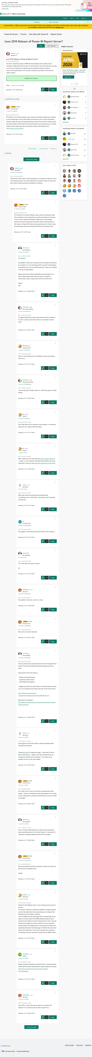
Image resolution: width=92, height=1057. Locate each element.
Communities (52, 14)
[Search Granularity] (40, 22)
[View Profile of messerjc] (13, 53)
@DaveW (25, 752)
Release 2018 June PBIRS (18, 85)
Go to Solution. (33, 78)
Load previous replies (31, 159)
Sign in (72, 18)
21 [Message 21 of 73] (23, 879)
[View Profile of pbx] (24, 414)
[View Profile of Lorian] (24, 485)
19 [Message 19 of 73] (23, 803)
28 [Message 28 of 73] (23, 605)
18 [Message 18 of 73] (23, 979)
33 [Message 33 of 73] (23, 505)
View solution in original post (14, 128)
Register (65, 18)
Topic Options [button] (51, 46)
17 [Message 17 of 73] (23, 938)
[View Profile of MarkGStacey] (26, 346)
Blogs (60, 14)
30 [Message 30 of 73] (23, 398)
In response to (11, 111)
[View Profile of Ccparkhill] (25, 954)
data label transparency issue (42, 463)
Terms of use (79, 1045)
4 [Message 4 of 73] (11, 134)
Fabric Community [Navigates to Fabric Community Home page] (18, 14)
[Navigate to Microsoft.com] (5, 14)
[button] (41, 46)
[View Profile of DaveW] (25, 895)
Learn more (5, 8)
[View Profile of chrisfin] (18, 106)
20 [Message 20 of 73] (23, 840)
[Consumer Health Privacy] (23, 1051)
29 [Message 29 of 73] (23, 637)
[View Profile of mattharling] (26, 589)
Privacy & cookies (69, 1045)
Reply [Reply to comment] (52, 138)
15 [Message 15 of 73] (23, 1013)
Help (77, 18)
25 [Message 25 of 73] (23, 364)
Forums (29, 14)
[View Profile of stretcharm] (26, 307)
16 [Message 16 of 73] (23, 765)
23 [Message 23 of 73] (23, 717)
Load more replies (31, 1027)
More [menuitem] (66, 14)
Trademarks (88, 1045)
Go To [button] (83, 18)
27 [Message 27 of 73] (23, 573)
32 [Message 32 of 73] (23, 469)
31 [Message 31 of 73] (23, 432)
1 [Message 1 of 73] (11, 89)
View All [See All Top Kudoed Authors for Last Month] (66, 159)
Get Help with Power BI (38, 34)
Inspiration (37, 14)
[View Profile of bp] (23, 521)
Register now (59, 27)
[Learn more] (68, 77)
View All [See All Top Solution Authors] (66, 122)
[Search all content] (68, 22)
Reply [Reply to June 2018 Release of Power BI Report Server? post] (52, 89)
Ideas (44, 14)
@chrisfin (22, 258)
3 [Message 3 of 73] (15, 188)
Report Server (56, 34)
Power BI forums (11, 34)
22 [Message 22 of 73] (23, 291)
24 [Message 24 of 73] (23, 330)
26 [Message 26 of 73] (23, 537)
